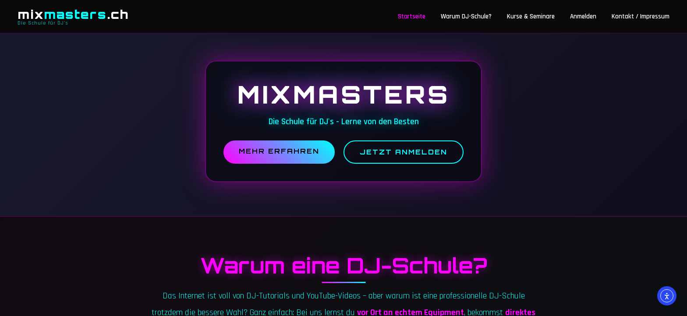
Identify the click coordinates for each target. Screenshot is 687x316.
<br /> (343, 158)
